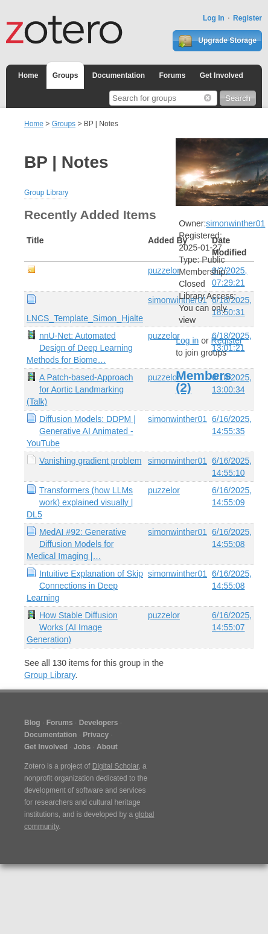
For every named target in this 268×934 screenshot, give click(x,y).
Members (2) (203, 381)
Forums (172, 75)
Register (247, 18)
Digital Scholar (115, 766)
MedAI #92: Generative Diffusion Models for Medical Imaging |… (76, 544)
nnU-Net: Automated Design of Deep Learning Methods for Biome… (80, 348)
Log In (214, 18)
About (107, 747)
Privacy (96, 735)
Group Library (46, 192)
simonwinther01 (177, 419)
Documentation (118, 75)
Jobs (82, 747)
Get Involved (221, 75)
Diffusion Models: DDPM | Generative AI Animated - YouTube (81, 431)
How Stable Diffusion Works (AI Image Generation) (72, 627)
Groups (65, 75)
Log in (187, 340)
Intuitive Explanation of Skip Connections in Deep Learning (85, 586)
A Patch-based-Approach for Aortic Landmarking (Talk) (80, 389)
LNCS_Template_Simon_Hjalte (85, 318)
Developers (98, 722)
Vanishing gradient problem (90, 460)
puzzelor (164, 270)
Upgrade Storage (217, 41)
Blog (32, 722)
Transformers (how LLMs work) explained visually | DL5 (80, 502)
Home (28, 75)
